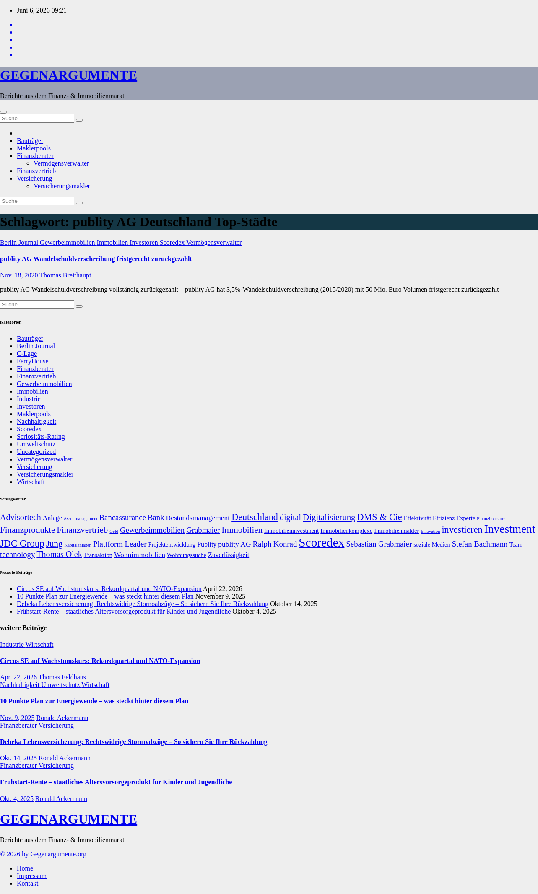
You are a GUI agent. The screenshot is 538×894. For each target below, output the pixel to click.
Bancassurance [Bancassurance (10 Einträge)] (122, 517)
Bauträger (30, 140)
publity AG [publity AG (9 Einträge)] (234, 544)
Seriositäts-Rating (41, 436)
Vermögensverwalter (61, 163)
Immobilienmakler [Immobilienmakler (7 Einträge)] (396, 530)
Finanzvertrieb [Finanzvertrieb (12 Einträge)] (82, 530)
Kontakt (28, 883)
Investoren (145, 242)
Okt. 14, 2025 (18, 758)
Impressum (32, 875)
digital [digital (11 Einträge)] (290, 517)
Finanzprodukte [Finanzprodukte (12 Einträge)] (27, 530)
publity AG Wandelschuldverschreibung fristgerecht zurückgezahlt (96, 258)
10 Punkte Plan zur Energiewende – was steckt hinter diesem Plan (105, 596)
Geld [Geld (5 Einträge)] (113, 531)
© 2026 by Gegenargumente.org (43, 854)
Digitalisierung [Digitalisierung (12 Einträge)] (329, 517)
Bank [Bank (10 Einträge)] (156, 517)
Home (25, 868)
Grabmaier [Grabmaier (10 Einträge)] (203, 530)
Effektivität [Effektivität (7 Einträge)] (417, 518)
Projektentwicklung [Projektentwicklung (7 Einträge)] (172, 544)
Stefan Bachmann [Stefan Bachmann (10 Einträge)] (480, 543)
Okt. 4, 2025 (17, 798)
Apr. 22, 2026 (18, 677)
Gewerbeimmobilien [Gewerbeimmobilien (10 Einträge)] (152, 530)
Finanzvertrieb (36, 170)
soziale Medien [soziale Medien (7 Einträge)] (431, 544)
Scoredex (173, 242)
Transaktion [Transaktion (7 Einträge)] (98, 555)
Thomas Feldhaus (62, 677)
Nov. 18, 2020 (19, 275)
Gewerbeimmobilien (68, 242)
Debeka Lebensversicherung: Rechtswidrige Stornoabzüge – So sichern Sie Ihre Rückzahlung (142, 603)
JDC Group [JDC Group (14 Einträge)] (22, 543)
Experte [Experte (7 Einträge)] (465, 518)
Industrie (29, 398)
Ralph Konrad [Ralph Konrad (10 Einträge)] (275, 543)
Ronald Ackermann (62, 717)
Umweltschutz (36, 444)
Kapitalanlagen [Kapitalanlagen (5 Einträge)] (77, 545)
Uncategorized (36, 451)
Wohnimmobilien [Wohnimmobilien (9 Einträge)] (139, 554)
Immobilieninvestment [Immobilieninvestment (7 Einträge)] (291, 530)
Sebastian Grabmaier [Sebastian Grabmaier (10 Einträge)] (379, 543)
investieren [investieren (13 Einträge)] (462, 529)
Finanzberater (35, 155)
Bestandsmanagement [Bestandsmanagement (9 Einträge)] (198, 517)
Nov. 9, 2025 (17, 717)
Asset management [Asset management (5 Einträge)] (81, 518)
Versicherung (34, 178)
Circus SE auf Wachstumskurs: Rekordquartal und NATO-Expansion (109, 588)
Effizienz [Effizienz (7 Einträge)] (444, 518)
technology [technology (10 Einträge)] (17, 554)
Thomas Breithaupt (65, 275)
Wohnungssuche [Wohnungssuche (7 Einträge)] (186, 555)
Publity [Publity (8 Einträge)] (206, 544)
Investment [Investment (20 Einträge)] (509, 529)
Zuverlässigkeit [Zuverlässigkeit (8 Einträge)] (228, 554)
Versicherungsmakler (62, 185)
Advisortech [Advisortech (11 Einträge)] (20, 517)
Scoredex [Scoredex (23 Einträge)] (321, 542)
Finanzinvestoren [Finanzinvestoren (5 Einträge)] (492, 518)
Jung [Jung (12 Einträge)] (54, 544)
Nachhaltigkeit (36, 421)
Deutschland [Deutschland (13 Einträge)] (254, 517)
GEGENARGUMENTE (68, 75)
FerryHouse (33, 361)
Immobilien (113, 242)
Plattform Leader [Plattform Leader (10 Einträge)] (120, 543)
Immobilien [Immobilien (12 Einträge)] (242, 530)
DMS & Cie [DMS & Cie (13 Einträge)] (379, 517)
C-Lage (27, 353)
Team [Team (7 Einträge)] (515, 544)
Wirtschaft (31, 481)
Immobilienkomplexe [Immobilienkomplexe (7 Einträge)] (346, 530)
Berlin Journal (20, 242)
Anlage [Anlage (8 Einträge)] (52, 517)
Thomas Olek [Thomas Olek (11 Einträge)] (59, 554)
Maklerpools (34, 148)
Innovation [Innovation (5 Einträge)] (430, 531)
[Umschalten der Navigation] (3, 112)
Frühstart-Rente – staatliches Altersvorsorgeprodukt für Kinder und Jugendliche (124, 611)
